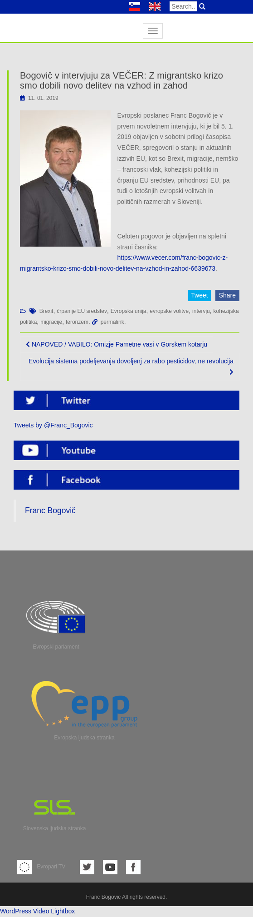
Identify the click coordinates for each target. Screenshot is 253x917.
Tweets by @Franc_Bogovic (53, 425)
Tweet (199, 295)
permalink (112, 322)
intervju (201, 311)
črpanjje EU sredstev (82, 311)
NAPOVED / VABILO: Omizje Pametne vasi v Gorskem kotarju (116, 344)
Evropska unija (128, 311)
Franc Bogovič (50, 510)
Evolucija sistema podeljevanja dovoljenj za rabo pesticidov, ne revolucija (131, 366)
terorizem (77, 322)
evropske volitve (169, 311)
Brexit (46, 311)
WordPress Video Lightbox (37, 911)
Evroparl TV (41, 866)
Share (227, 295)
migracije (51, 322)
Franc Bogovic (103, 897)
